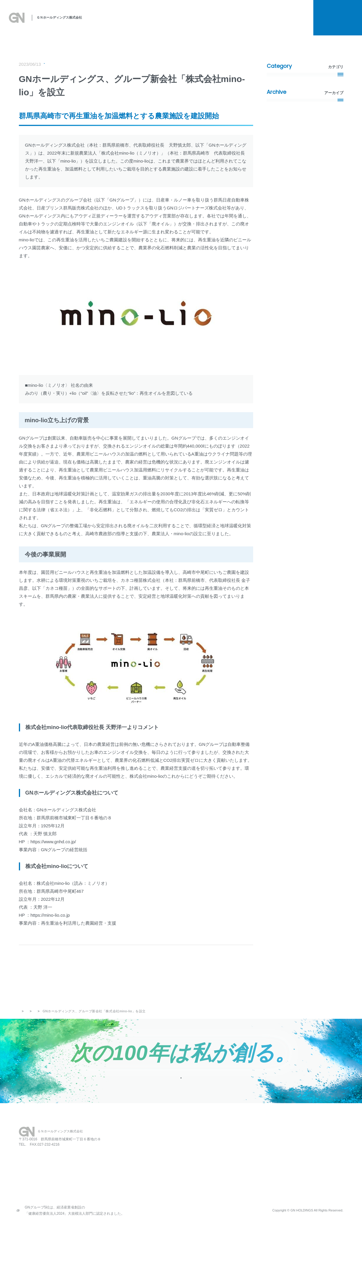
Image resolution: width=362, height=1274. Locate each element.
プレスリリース (59, 65)
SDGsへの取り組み (161, 23)
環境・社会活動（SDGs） (293, 138)
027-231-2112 (37, 1185)
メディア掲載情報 (286, 124)
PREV (63, 974)
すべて (276, 80)
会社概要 (242, 23)
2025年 (277, 204)
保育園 (221, 1163)
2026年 (277, 189)
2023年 (277, 233)
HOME (175, 1154)
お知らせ (296, 23)
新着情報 (278, 109)
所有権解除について (277, 12)
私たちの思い (124, 23)
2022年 (277, 248)
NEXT (209, 974)
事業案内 (195, 23)
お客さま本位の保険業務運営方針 (312, 1190)
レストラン (225, 1154)
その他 (276, 153)
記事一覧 (131, 974)
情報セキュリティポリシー (306, 1200)
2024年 (277, 219)
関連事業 (218, 23)
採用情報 (266, 23)
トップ (24, 1021)
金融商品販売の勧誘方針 (304, 1181)
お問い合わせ (258, 1163)
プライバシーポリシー (301, 1163)
